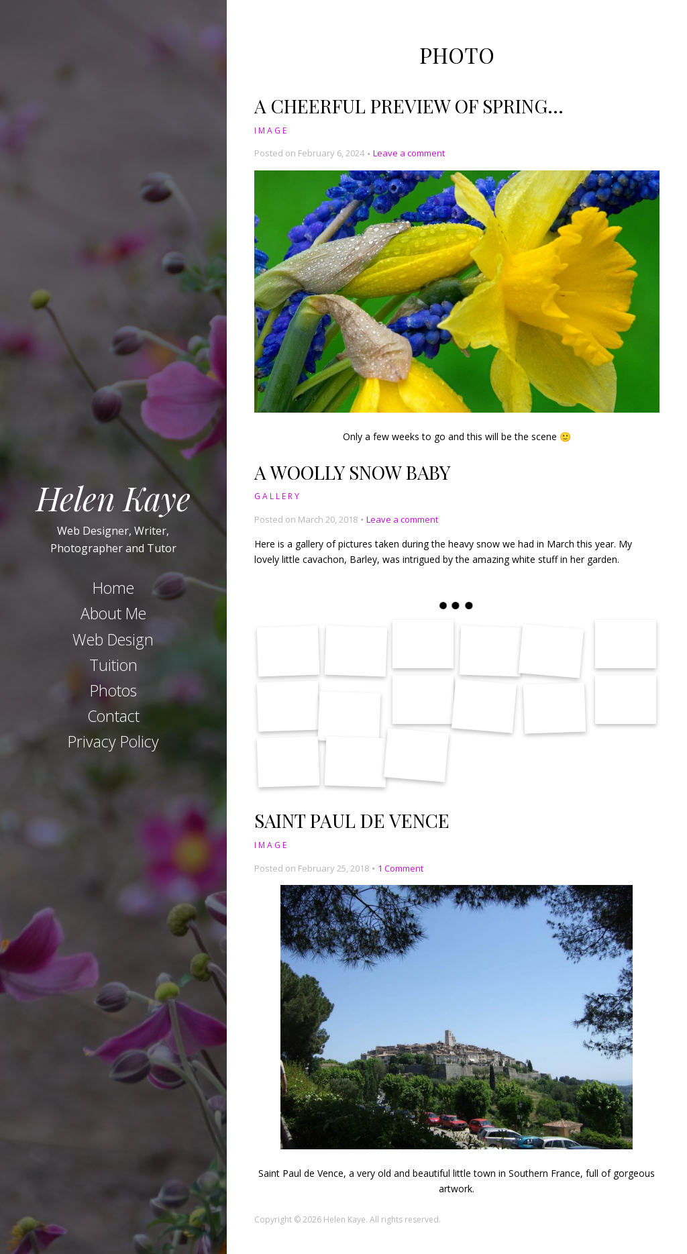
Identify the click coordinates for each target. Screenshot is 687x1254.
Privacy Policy (113, 741)
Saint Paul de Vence (352, 820)
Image (271, 130)
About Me (113, 613)
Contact (113, 716)
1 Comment (400, 868)
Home (113, 587)
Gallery (277, 496)
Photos (113, 690)
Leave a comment (409, 153)
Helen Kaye (113, 497)
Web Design (113, 639)
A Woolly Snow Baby (352, 472)
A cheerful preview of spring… (409, 105)
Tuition (113, 665)
